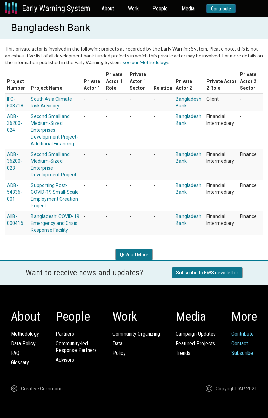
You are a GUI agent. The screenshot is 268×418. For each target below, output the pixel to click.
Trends (183, 353)
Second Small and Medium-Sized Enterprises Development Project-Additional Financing (54, 130)
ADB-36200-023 (14, 161)
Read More (134, 254)
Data (117, 343)
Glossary (20, 362)
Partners (65, 334)
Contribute (221, 8)
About (108, 8)
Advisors (65, 360)
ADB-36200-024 (14, 123)
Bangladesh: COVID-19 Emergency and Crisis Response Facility (55, 223)
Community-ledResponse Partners (76, 347)
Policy (119, 353)
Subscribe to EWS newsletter (207, 272)
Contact (239, 343)
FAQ (15, 353)
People (160, 8)
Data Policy (23, 343)
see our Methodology (145, 62)
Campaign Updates (196, 334)
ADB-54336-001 (14, 192)
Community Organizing (136, 334)
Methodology (25, 334)
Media (188, 8)
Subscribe (242, 353)
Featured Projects (195, 343)
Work (133, 8)
